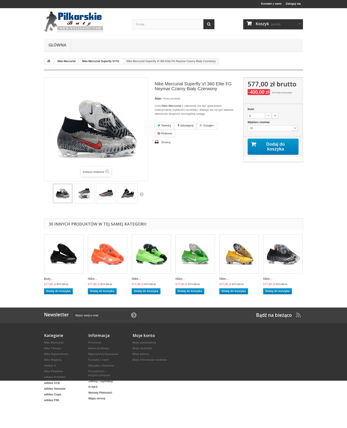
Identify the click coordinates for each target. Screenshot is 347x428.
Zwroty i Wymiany (100, 381)
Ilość (251, 109)
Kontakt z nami (271, 3)
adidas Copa (52, 394)
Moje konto (144, 335)
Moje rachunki (142, 348)
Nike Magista (53, 359)
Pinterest (165, 133)
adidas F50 (51, 400)
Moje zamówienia (144, 342)
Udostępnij (185, 125)
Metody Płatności (100, 392)
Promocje (94, 342)
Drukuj (165, 142)
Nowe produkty (98, 348)
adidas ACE (52, 382)
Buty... (48, 279)
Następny (141, 194)
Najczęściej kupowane (103, 354)
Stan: (158, 98)
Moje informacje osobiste (150, 359)
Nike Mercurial (54, 342)
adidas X (50, 365)
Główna (57, 45)
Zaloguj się (293, 3)
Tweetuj (164, 125)
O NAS (92, 386)
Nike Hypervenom (56, 354)
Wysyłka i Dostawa (101, 365)
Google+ (207, 125)
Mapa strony (96, 398)
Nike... (92, 279)
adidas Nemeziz (55, 388)
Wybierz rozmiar (259, 122)
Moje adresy (141, 354)
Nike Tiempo (52, 348)
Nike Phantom (53, 371)
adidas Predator (55, 377)
